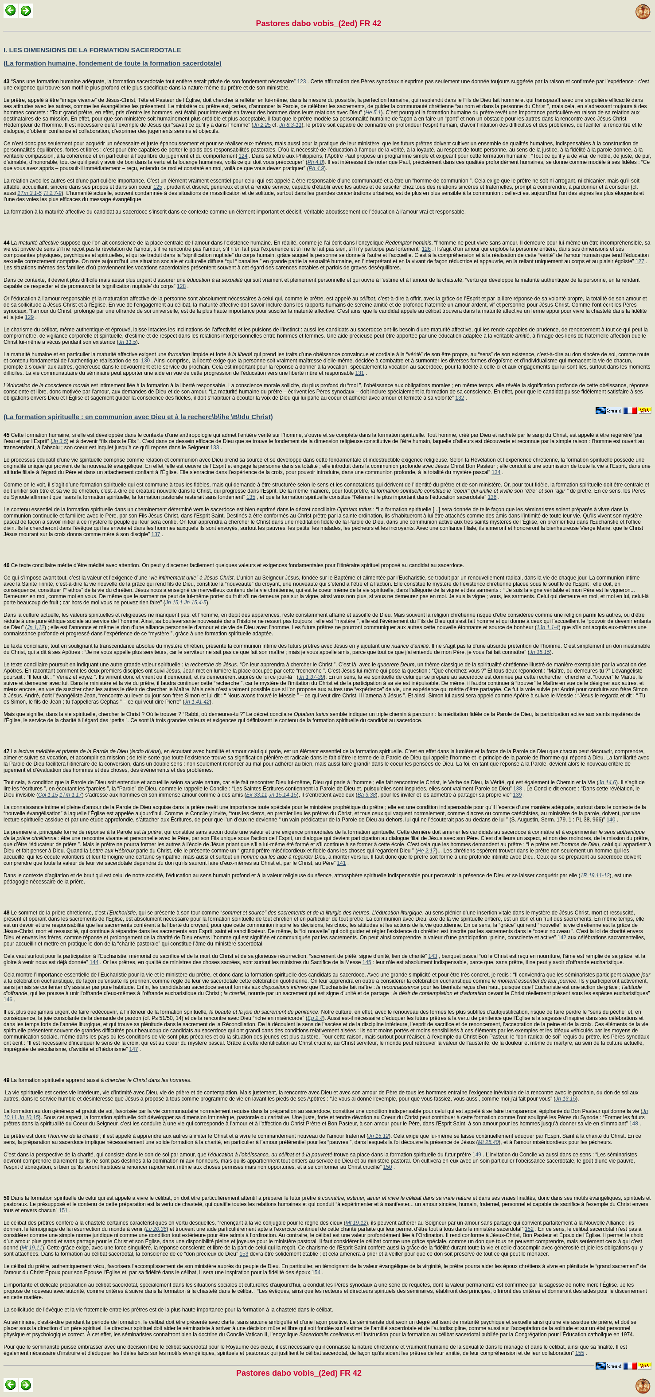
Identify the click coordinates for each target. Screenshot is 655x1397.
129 (29, 317)
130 (145, 361)
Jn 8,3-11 (290, 125)
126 (426, 249)
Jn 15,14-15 (282, 795)
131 (359, 373)
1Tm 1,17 (70, 795)
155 (579, 1353)
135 (250, 497)
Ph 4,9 (316, 168)
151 (63, 1210)
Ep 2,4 (315, 1018)
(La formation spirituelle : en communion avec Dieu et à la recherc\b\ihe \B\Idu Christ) (138, 416)
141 (341, 863)
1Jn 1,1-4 (548, 627)
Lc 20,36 (156, 1229)
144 (94, 962)
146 (8, 999)
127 (640, 261)
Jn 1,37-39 (311, 677)
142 (562, 937)
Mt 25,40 (488, 1142)
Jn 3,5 (59, 441)
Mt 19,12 (356, 1223)
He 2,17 (426, 851)
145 (367, 962)
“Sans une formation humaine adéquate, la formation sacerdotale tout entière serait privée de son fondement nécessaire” (150, 81)
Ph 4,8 (315, 162)
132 (459, 398)
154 (316, 1272)
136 (491, 497)
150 (387, 1167)
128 (181, 286)
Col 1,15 (48, 795)
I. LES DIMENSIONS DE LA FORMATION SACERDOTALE (92, 50)
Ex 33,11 (256, 795)
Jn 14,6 (607, 782)
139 (517, 795)
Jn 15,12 (378, 1136)
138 (517, 789)
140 (610, 820)
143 (432, 956)
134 (495, 472)
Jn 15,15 (540, 652)
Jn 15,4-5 (195, 602)
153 (243, 1254)
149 (476, 1155)
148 (633, 1124)
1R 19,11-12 (594, 875)
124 (242, 156)
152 (529, 1229)
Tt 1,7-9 (52, 193)
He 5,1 (373, 112)
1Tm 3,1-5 (29, 193)
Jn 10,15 (28, 1117)
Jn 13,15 (565, 1099)
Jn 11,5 (127, 342)
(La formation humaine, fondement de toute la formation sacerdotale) (113, 63)
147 (133, 1049)
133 (214, 447)
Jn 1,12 (35, 627)
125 (157, 187)
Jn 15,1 (174, 602)
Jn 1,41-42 (197, 702)
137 (155, 534)
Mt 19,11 (32, 1248)
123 (301, 81)
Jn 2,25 (262, 125)
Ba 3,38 (366, 795)
